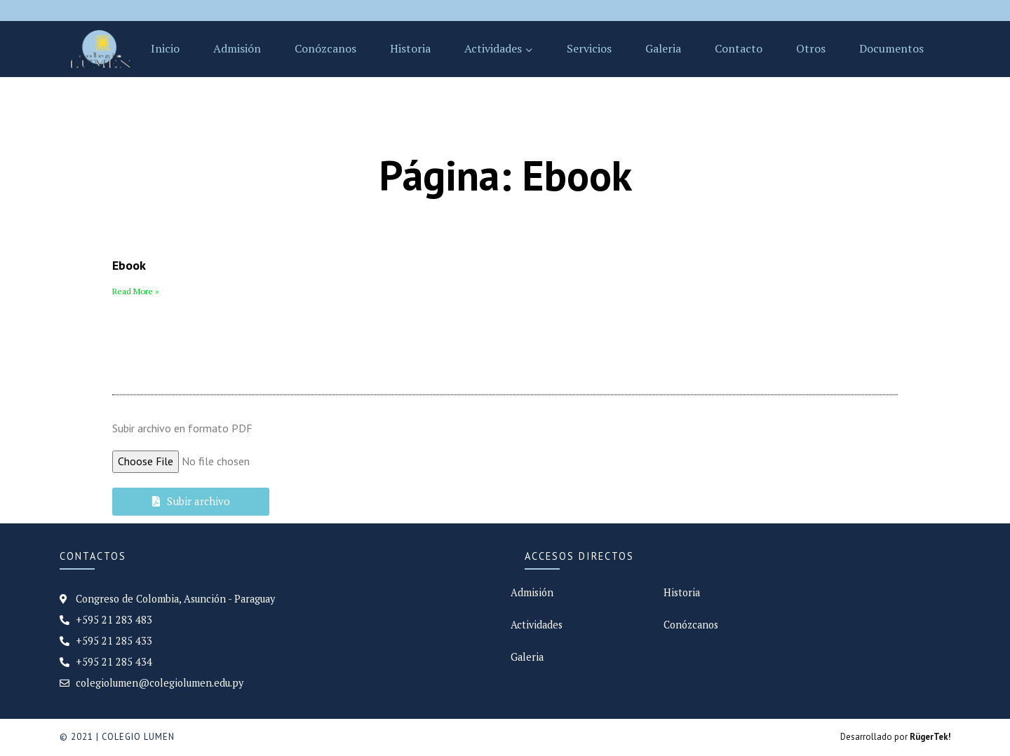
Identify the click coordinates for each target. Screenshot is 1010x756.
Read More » (135, 291)
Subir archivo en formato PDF (182, 428)
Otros (811, 48)
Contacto (738, 48)
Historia (410, 48)
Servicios (589, 48)
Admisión (237, 48)
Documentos (891, 48)
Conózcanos (325, 48)
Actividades (537, 624)
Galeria (663, 48)
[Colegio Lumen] (100, 49)
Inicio (165, 48)
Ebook (129, 265)
